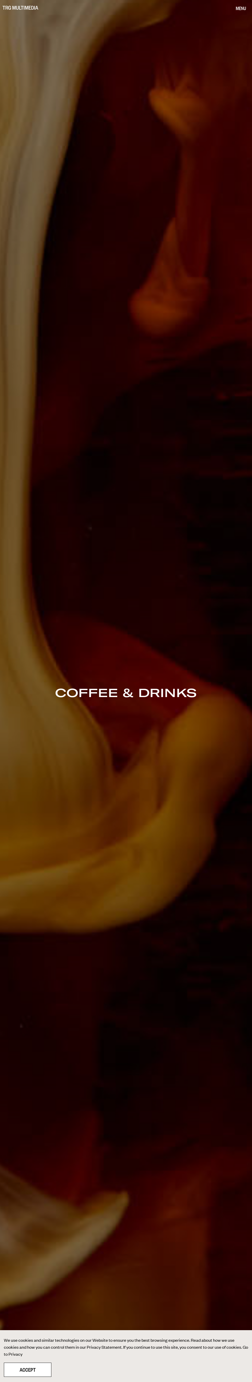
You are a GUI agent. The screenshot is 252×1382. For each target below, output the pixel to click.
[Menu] (241, 8)
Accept (27, 1370)
